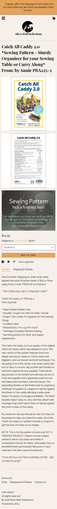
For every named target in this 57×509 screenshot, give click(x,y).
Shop (5, 482)
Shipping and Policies (21, 482)
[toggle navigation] (3, 18)
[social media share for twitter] (8, 262)
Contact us (40, 482)
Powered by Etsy (10, 504)
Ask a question (26, 262)
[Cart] (53, 19)
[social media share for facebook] (3, 262)
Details (6, 269)
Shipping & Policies (23, 269)
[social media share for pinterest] (14, 262)
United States (21, 240)
